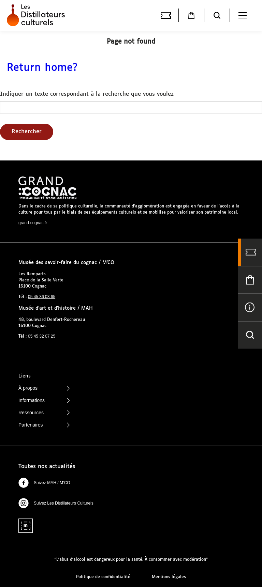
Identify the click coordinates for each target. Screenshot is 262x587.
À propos (44, 388)
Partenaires (44, 425)
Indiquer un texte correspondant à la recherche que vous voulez (87, 94)
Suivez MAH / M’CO (44, 483)
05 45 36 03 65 (41, 296)
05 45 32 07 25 (41, 336)
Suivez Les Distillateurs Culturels (55, 503)
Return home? (42, 68)
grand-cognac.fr (32, 222)
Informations (44, 400)
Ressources (44, 412)
